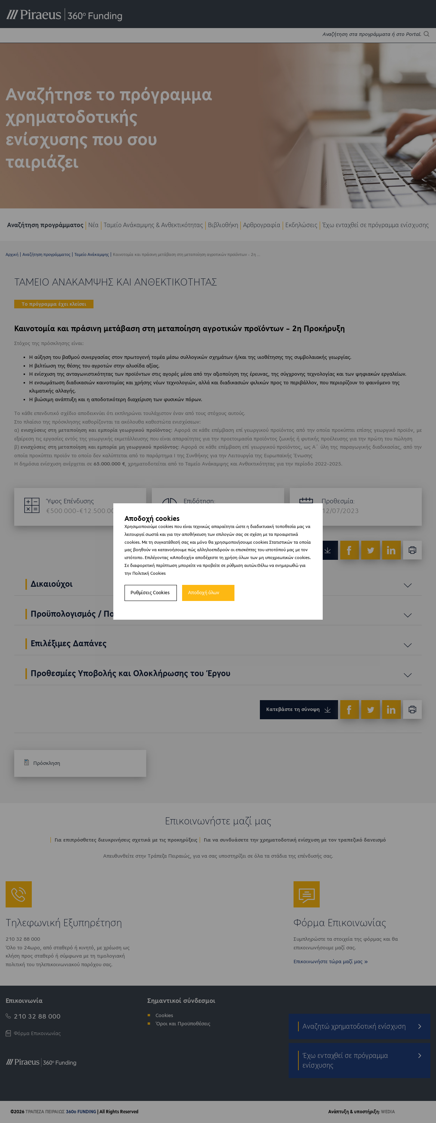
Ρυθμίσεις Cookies (150, 592)
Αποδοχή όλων (203, 592)
